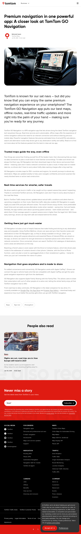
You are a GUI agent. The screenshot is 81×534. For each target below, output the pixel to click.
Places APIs (27, 457)
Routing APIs (27, 453)
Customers (55, 485)
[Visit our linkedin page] (11, 442)
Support (26, 444)
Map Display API (57, 441)
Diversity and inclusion (30, 494)
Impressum (7, 522)
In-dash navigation (29, 434)
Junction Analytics (58, 466)
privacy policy (50, 413)
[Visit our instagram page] (11, 446)
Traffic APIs (55, 472)
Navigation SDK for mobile (31, 463)
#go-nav (17, 305)
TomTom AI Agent (28, 466)
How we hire (27, 491)
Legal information (20, 518)
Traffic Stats (56, 457)
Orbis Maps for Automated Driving (63, 431)
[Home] (9, 3)
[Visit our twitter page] (11, 433)
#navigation (29, 305)
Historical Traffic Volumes (60, 469)
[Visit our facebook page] (11, 429)
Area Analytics (56, 453)
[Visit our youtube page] (11, 438)
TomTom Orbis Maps (58, 428)
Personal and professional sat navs (34, 431)
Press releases (57, 494)
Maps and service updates (32, 441)
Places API (55, 444)
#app (8, 305)
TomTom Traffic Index (11, 510)
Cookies (40, 518)
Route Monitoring (57, 463)
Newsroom (55, 488)
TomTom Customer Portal (28, 510)
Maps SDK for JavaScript (60, 437)
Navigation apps (28, 428)
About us (55, 482)
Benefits (26, 488)
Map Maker (55, 434)
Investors (55, 497)
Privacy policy (8, 518)
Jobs (25, 482)
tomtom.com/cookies (53, 523)
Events (54, 491)
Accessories (27, 437)
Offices (25, 485)
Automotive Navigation (30, 460)
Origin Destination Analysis (61, 460)
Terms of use (32, 518)
